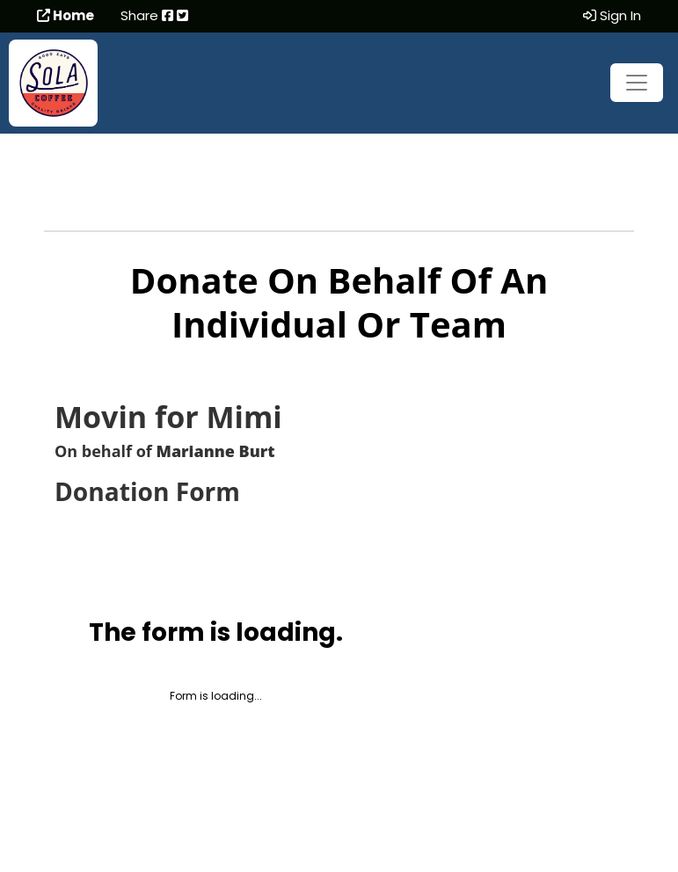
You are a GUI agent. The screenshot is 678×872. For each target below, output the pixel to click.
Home (65, 15)
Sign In (612, 15)
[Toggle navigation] (636, 82)
